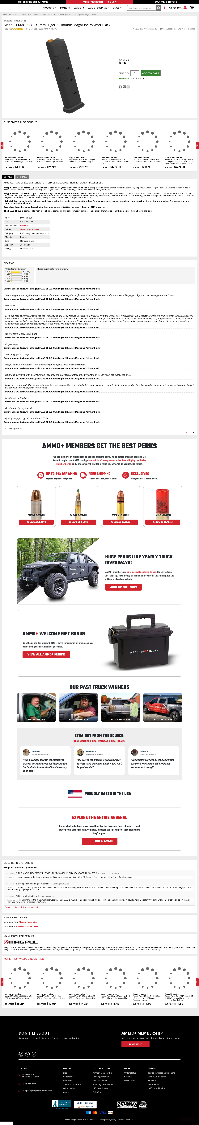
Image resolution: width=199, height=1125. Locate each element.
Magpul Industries (28, 922)
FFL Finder (151, 1080)
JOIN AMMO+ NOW (123, 587)
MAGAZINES (14, 15)
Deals (116, 7)
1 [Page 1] (190, 432)
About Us (67, 1080)
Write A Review (50, 29)
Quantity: (124, 73)
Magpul (24, 225)
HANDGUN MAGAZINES (30, 15)
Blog (65, 1073)
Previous (2, 145)
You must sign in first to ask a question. (22, 907)
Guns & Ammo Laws (156, 1076)
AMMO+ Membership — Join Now (99, 2)
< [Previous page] (186, 432)
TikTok (34, 1054)
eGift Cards (129, 1080)
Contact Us (68, 1076)
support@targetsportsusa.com (37, 1090)
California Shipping (156, 1088)
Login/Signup (185, 8)
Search (158, 8)
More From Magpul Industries (24, 959)
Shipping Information (103, 1084)
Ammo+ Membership (102, 1073)
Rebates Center (100, 1080)
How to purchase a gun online (161, 1073)
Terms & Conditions (72, 1084)
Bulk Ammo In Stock (166, 2)
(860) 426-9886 (175, 7)
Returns (128, 1076)
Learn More (135, 1044)
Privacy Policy (69, 1088)
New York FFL (153, 1084)
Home (4, 15)
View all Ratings (36, 29)
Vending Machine (101, 1076)
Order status (130, 1073)
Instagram (21, 1054)
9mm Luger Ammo (29, 229)
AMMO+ (78, 7)
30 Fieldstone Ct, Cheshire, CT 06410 (30, 1075)
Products (48, 7)
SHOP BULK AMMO (100, 841)
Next (197, 145)
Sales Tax (97, 1092)
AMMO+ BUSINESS (97, 7)
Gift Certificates (100, 1088)
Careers (66, 1092)
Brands (64, 7)
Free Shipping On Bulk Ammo (33, 2)
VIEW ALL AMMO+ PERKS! (46, 654)
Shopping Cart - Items (191, 8)
